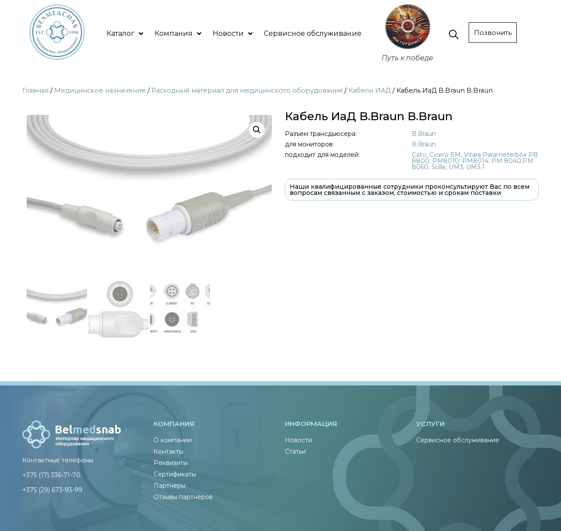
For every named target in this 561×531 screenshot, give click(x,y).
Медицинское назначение (100, 90)
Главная (35, 90)
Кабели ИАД (369, 90)
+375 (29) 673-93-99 (52, 489)
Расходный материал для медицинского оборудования (247, 90)
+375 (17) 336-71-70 (51, 474)
